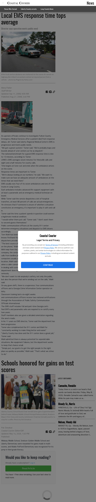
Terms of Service (52, 244)
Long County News (47, 9)
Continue (48, 265)
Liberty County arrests (29, 9)
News (90, 3)
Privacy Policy (49, 247)
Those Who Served (10, 9)
